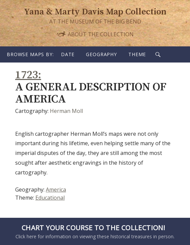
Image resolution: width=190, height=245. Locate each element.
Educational (50, 197)
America (56, 189)
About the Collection (95, 34)
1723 (26, 75)
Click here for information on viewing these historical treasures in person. (93, 231)
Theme (137, 54)
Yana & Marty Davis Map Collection (95, 12)
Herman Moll (66, 111)
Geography (101, 54)
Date (67, 54)
